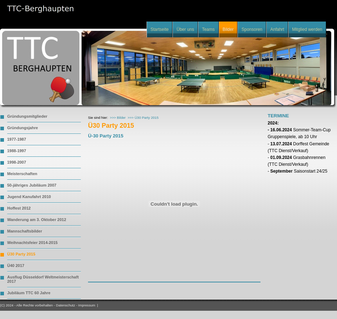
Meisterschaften (22, 174)
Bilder (228, 29)
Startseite (160, 29)
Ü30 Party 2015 (21, 254)
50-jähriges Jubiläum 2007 (31, 185)
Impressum (86, 305)
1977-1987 (16, 139)
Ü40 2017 (15, 265)
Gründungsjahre (22, 128)
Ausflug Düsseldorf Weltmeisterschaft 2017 (43, 279)
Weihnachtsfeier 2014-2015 (32, 242)
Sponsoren (251, 29)
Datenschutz (65, 305)
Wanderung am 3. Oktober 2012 (36, 219)
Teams (208, 29)
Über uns (185, 29)
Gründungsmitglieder (27, 116)
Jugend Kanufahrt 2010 (29, 196)
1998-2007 (16, 162)
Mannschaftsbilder (24, 231)
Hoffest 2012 (19, 208)
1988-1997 (16, 151)
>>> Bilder (118, 117)
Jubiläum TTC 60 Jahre (28, 293)
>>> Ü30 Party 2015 (143, 117)
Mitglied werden (307, 29)
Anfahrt (277, 29)
